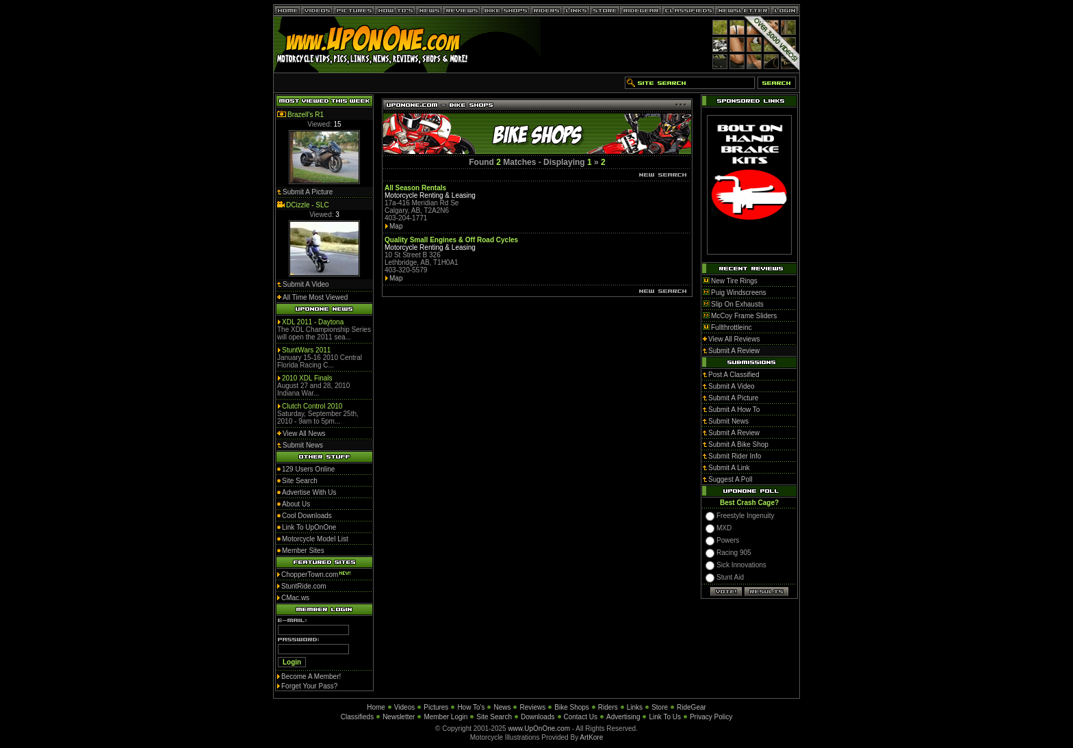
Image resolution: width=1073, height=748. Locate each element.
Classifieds (357, 717)
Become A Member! (311, 676)
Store (659, 707)
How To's (470, 707)
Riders (608, 707)
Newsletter (399, 717)
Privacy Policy (711, 717)
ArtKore (591, 737)
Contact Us (580, 717)
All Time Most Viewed (315, 297)
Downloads (537, 717)
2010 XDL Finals (307, 378)
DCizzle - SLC (307, 205)
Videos (404, 707)
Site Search (494, 717)
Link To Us (665, 717)
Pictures (436, 707)
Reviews (532, 707)
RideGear (691, 707)
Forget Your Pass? (309, 686)
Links (635, 707)
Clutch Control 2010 (312, 406)
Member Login (445, 717)
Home (376, 707)
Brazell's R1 (305, 114)
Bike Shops (571, 707)
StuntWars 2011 (306, 350)
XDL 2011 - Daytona (313, 322)
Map (395, 226)
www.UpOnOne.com (539, 728)
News (501, 707)
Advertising (623, 717)
